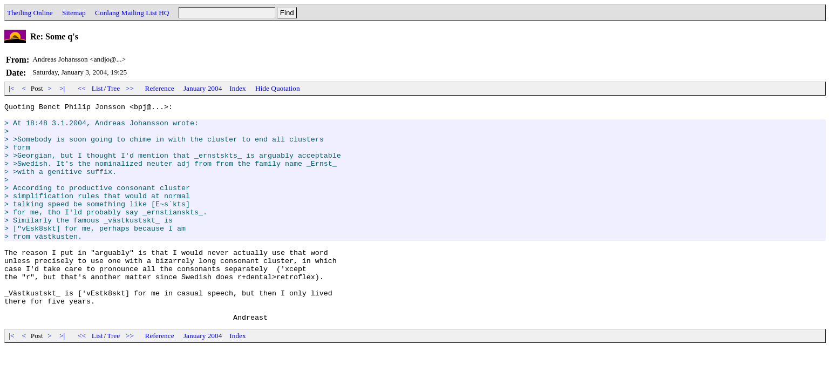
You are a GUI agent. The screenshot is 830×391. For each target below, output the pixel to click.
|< (11, 88)
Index (237, 88)
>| (62, 88)
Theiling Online (30, 13)
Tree (113, 88)
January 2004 (202, 88)
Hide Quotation (277, 88)
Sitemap (74, 13)
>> (130, 88)
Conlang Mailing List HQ (132, 13)
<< (82, 88)
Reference (159, 88)
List (97, 88)
